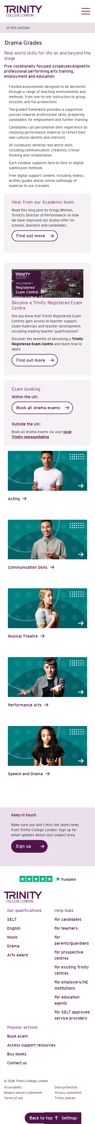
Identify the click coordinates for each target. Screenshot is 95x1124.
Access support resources (31, 1045)
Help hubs (64, 910)
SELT (12, 919)
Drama (13, 946)
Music (12, 937)
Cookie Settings (62, 1118)
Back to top (41, 1118)
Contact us (17, 1063)
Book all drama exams (38, 407)
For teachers (66, 928)
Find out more (30, 235)
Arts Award (17, 955)
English (14, 928)
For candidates (68, 919)
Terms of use (13, 1098)
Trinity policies (65, 1098)
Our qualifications (24, 910)
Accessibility (13, 1087)
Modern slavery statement (23, 1093)
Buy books (16, 1054)
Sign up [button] (23, 846)
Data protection (66, 1087)
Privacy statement (68, 1093)
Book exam (17, 1036)
